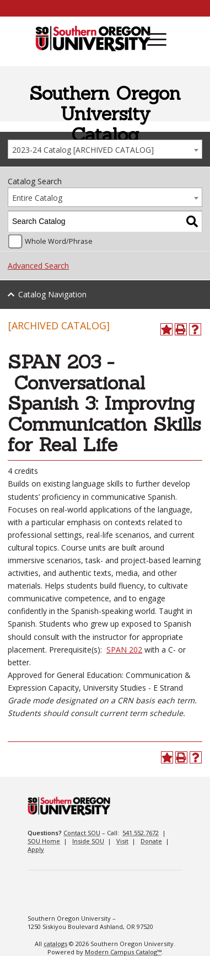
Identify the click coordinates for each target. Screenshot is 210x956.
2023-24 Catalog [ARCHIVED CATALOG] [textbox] (83, 150)
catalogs (55, 943)
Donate (151, 841)
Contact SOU (81, 833)
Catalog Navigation (52, 294)
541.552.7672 (140, 833)
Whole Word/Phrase (59, 241)
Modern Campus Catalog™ (123, 952)
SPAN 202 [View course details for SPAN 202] (124, 649)
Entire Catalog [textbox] (37, 198)
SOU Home (44, 841)
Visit (122, 841)
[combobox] (105, 149)
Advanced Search (38, 265)
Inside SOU (88, 841)
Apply (36, 849)
